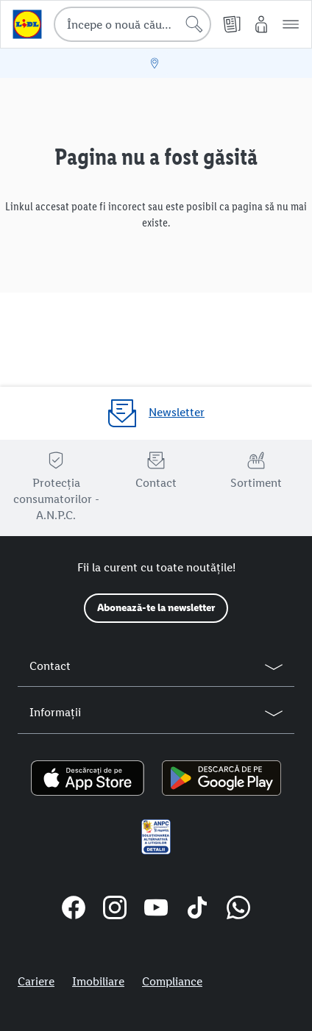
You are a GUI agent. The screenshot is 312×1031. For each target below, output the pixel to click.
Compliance (172, 981)
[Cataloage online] (232, 24)
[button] (290, 24)
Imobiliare (98, 981)
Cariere (36, 981)
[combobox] (132, 24)
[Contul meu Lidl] (261, 24)
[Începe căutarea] (194, 24)
